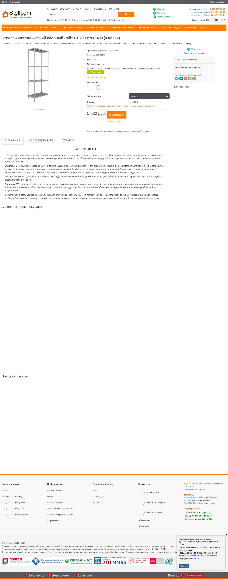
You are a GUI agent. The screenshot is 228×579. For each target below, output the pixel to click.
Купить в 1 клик (115, 121)
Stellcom (103, 51)
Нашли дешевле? (181, 87)
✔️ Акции (52, 9)
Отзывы (68, 140)
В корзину (118, 114)
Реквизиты (100, 9)
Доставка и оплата (70, 9)
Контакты (114, 9)
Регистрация (14, 2)
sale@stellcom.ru (115, 20)
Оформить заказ (194, 575)
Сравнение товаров (60, 575)
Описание (12, 140)
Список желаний (85, 575)
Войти (4, 2)
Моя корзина (173, 575)
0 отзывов (114, 51)
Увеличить (40, 109)
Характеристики (41, 140)
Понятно (184, 566)
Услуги (87, 9)
